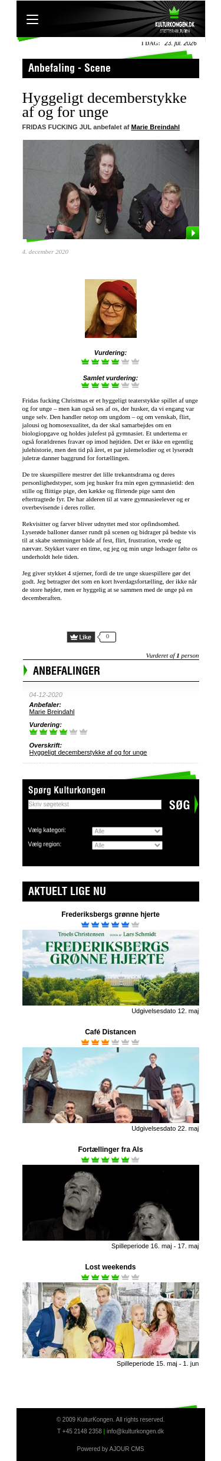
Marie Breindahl (155, 126)
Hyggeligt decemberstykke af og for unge (88, 752)
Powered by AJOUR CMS (110, 1449)
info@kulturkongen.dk (135, 1431)
